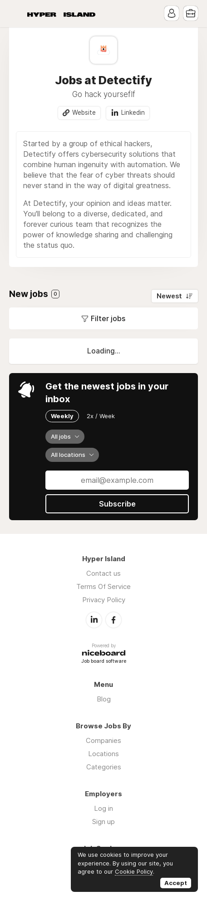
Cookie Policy (134, 871)
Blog (104, 699)
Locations (103, 753)
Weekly (62, 416)
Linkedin (133, 112)
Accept (175, 882)
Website (84, 112)
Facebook (113, 620)
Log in (103, 808)
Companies (103, 740)
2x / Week (101, 416)
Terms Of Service (103, 586)
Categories (103, 767)
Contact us (103, 573)
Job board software (103, 661)
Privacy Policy (103, 599)
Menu (16, 13)
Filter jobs (108, 318)
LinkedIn (94, 620)
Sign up (103, 821)
